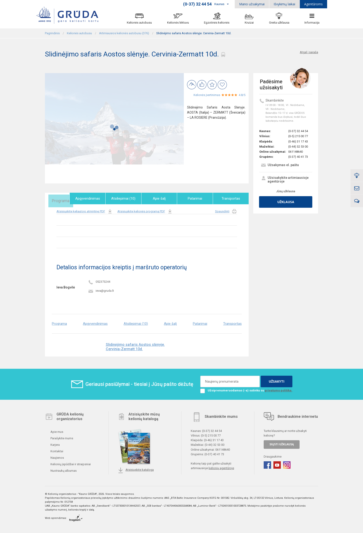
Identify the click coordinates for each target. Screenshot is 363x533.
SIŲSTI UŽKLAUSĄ (281, 443)
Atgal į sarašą (309, 52)
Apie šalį (163, 198)
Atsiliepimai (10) (130, 198)
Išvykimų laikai (284, 4)
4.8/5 (242, 94)
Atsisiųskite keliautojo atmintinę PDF (84, 210)
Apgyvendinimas (95, 198)
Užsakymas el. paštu (280, 165)
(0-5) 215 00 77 (298, 136)
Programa (61, 198)
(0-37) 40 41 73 (298, 156)
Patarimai (198, 198)
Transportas (231, 198)
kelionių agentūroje (221, 467)
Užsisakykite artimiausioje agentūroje (285, 179)
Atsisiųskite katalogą (136, 469)
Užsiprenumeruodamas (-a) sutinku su (246, 389)
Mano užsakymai (252, 4)
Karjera (55, 444)
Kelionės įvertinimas (207, 94)
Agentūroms (313, 4)
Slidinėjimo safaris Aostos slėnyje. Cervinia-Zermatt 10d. (135, 345)
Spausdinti (226, 210)
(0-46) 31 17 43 (298, 141)
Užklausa (285, 202)
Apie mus (56, 431)
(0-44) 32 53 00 (298, 146)
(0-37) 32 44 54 (298, 131)
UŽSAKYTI (276, 380)
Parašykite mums (61, 437)
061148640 (295, 151)
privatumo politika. (278, 389)
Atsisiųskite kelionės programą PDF (145, 210)
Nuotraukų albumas (63, 469)
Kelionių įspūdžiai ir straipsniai (70, 463)
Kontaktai (56, 450)
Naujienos (57, 457)
